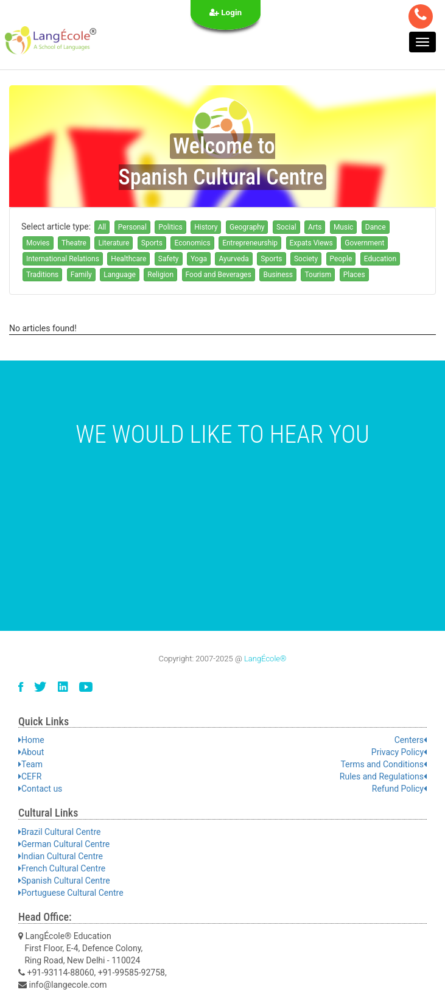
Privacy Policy (399, 752)
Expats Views (311, 243)
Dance (375, 227)
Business (278, 274)
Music (343, 227)
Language (119, 274)
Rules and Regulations (383, 776)
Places (354, 274)
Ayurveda (233, 259)
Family (81, 274)
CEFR (29, 776)
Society (306, 259)
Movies (38, 243)
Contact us (40, 788)
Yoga (199, 259)
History (205, 227)
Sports (152, 243)
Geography (247, 227)
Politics (170, 227)
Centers (410, 740)
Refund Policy (399, 788)
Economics (192, 243)
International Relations (62, 259)
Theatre (73, 243)
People (341, 259)
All (102, 227)
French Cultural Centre (61, 868)
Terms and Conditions (383, 764)
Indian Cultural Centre (60, 856)
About (31, 752)
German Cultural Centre (64, 844)
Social (286, 227)
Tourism (317, 274)
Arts (314, 227)
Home (31, 740)
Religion (160, 274)
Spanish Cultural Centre (64, 880)
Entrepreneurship (250, 243)
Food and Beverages (218, 274)
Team (30, 764)
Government (364, 243)
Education (380, 259)
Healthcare (128, 259)
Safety (168, 259)
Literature (113, 243)
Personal (132, 227)
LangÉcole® (265, 658)
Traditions (42, 274)
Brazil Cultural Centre (59, 832)
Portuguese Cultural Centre (71, 893)
